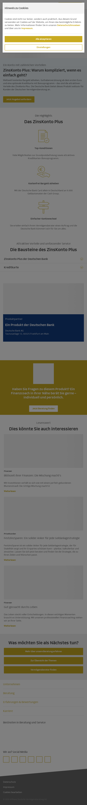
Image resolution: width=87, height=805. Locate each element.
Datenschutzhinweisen (68, 25)
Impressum (27, 28)
